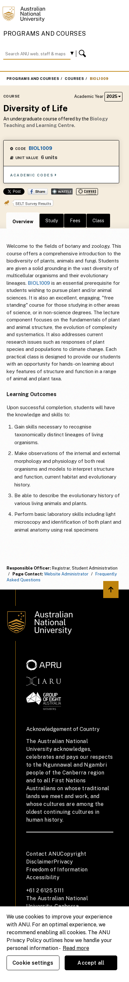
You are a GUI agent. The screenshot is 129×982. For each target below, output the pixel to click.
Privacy (63, 862)
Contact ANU (43, 854)
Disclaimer (40, 862)
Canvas (87, 191)
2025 (113, 96)
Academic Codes (33, 175)
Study (51, 220)
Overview (22, 221)
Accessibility (42, 877)
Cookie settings (32, 963)
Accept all (90, 963)
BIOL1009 (99, 79)
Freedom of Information (57, 869)
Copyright (73, 854)
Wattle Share (62, 191)
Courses (74, 79)
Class (98, 220)
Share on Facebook (38, 191)
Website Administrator (66, 574)
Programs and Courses (44, 33)
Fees (75, 220)
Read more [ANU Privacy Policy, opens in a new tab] (76, 948)
